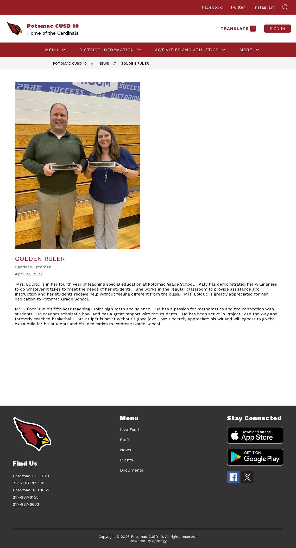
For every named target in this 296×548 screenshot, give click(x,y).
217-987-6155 (26, 497)
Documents (131, 470)
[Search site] (285, 7)
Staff (125, 439)
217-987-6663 (26, 504)
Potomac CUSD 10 (70, 63)
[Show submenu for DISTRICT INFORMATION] (106, 50)
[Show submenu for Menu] (52, 50)
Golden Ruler (135, 63)
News (103, 63)
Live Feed (129, 429)
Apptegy (159, 541)
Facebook (212, 7)
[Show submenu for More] (246, 50)
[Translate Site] (237, 28)
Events (126, 459)
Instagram (264, 7)
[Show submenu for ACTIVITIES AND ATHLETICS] (187, 50)
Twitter (237, 7)
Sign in (277, 28)
